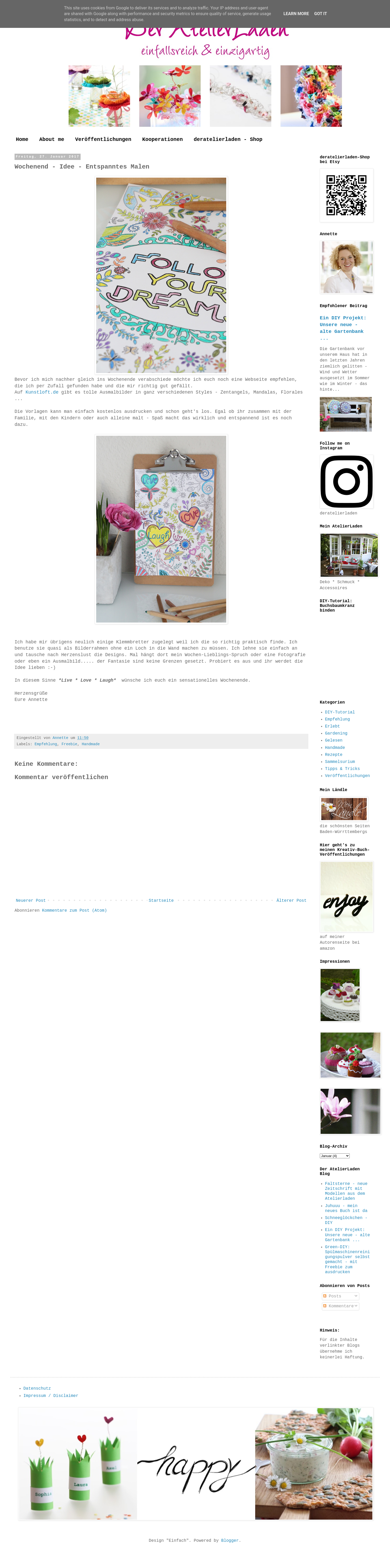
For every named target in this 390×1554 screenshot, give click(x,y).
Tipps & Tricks (342, 769)
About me (51, 139)
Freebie (69, 744)
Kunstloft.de (40, 392)
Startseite (161, 900)
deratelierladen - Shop (228, 139)
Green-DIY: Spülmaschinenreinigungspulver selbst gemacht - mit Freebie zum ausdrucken (347, 1260)
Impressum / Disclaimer (50, 1396)
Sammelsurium (340, 762)
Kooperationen (162, 139)
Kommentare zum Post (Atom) (74, 910)
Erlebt (332, 726)
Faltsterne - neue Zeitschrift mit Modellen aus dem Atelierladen (346, 1191)
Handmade (91, 744)
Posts (332, 1296)
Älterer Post (292, 900)
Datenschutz (37, 1388)
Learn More (296, 13)
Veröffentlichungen (103, 139)
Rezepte (333, 755)
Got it (320, 13)
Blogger (230, 1540)
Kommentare (338, 1306)
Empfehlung (46, 744)
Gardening (336, 733)
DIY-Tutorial (340, 712)
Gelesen (333, 740)
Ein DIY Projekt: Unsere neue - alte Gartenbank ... (347, 1235)
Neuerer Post (31, 900)
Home (22, 139)
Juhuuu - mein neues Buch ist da (346, 1208)
